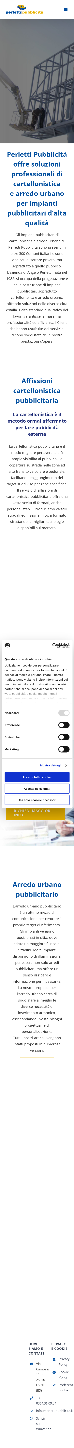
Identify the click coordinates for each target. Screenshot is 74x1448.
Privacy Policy (63, 1361)
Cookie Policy (63, 1374)
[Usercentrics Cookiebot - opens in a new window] (52, 645)
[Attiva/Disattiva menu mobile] (66, 9)
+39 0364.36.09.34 (40, 1400)
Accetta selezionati (37, 788)
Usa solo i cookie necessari (37, 800)
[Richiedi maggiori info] (35, 812)
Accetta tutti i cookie (37, 777)
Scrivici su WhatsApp (40, 1423)
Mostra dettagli (50, 765)
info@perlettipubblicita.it (40, 1411)
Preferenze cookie (63, 1387)
